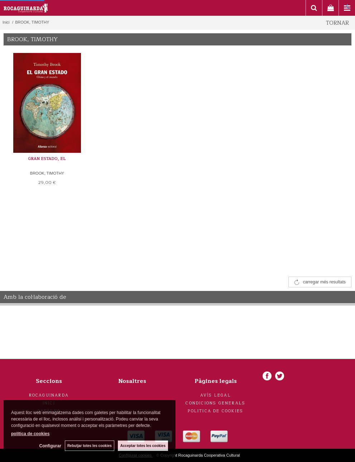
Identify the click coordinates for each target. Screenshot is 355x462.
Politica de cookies (215, 411)
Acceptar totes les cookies (142, 446)
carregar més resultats (324, 282)
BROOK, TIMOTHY (47, 173)
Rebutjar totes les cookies (89, 446)
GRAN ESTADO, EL (47, 158)
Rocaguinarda (49, 395)
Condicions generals (215, 403)
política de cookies (30, 433)
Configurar (50, 445)
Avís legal (215, 395)
